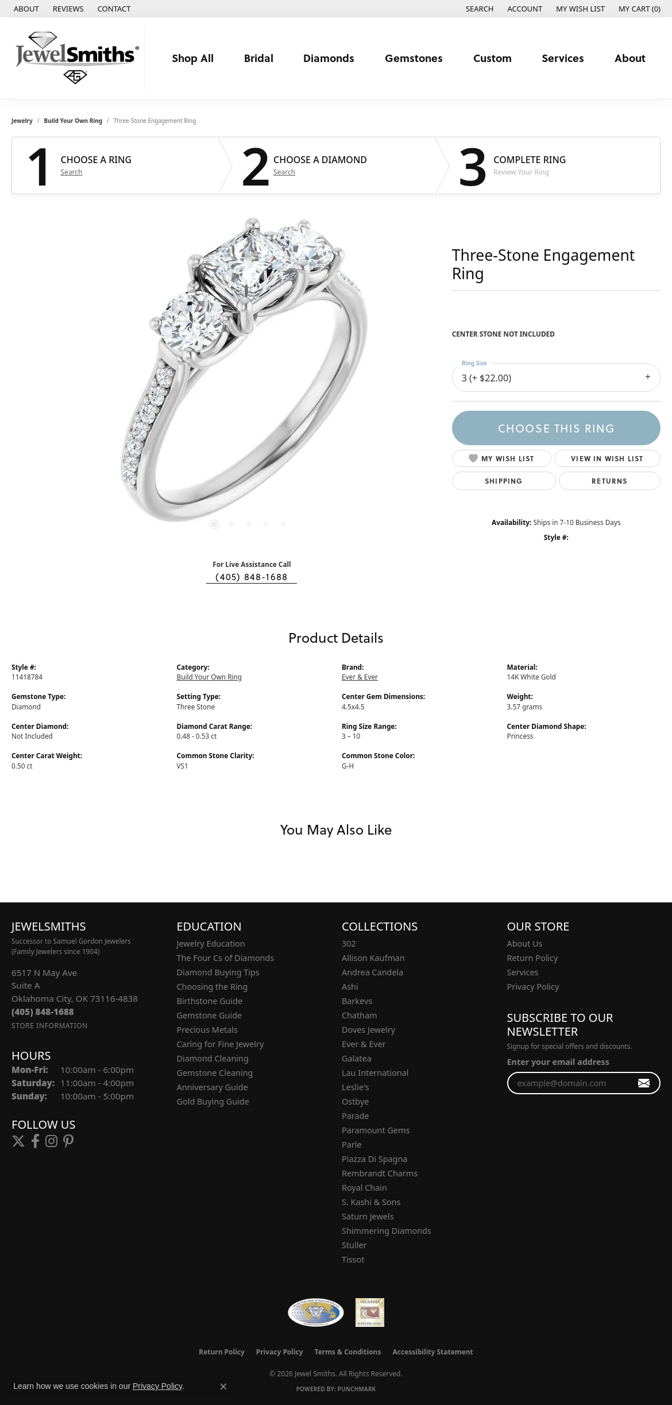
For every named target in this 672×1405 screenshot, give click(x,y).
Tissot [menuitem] (353, 1259)
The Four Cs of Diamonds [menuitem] (226, 957)
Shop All (193, 57)
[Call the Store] (42, 1011)
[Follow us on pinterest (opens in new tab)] (68, 1141)
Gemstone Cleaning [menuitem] (215, 1072)
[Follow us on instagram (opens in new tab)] (51, 1141)
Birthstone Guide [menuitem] (210, 1000)
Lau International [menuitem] (375, 1072)
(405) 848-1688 (251, 576)
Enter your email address (558, 1061)
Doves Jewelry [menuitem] (368, 1029)
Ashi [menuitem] (350, 986)
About (630, 57)
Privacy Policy (533, 986)
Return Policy (532, 957)
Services (563, 57)
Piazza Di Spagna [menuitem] (374, 1158)
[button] (479, 8)
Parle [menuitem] (352, 1144)
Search (72, 172)
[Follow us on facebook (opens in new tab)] (35, 1141)
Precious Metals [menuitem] (207, 1029)
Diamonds (328, 57)
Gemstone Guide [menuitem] (209, 1015)
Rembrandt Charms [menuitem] (380, 1173)
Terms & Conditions (348, 1352)
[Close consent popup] (223, 1386)
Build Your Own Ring (73, 121)
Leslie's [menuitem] (355, 1087)
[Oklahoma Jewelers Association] (370, 1312)
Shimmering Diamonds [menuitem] (386, 1230)
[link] (25, 8)
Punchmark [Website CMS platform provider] (357, 1389)
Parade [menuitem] (355, 1115)
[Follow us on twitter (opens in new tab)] (18, 1141)
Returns (609, 481)
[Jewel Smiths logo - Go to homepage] (75, 58)
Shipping (504, 481)
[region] (248, 378)
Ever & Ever (360, 676)
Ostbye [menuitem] (355, 1101)
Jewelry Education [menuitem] (211, 943)
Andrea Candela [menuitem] (372, 972)
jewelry (22, 121)
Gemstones (414, 57)
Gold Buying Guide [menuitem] (213, 1101)
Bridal (258, 57)
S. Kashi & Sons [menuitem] (371, 1201)
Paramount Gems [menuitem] (376, 1130)
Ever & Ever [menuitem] (364, 1044)
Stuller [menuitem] (354, 1245)
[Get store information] (49, 1025)
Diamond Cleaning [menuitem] (213, 1058)
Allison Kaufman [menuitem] (373, 957)
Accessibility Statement (432, 1352)
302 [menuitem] (349, 943)
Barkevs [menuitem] (357, 1000)
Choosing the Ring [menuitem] (212, 986)
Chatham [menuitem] (359, 1015)
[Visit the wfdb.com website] (315, 1312)
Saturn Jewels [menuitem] (367, 1216)
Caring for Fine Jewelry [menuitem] (220, 1044)
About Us (525, 943)
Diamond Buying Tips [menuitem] (218, 972)
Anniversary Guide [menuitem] (212, 1087)
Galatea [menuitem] (357, 1058)
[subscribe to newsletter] (644, 1083)
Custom (492, 57)
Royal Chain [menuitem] (364, 1187)
